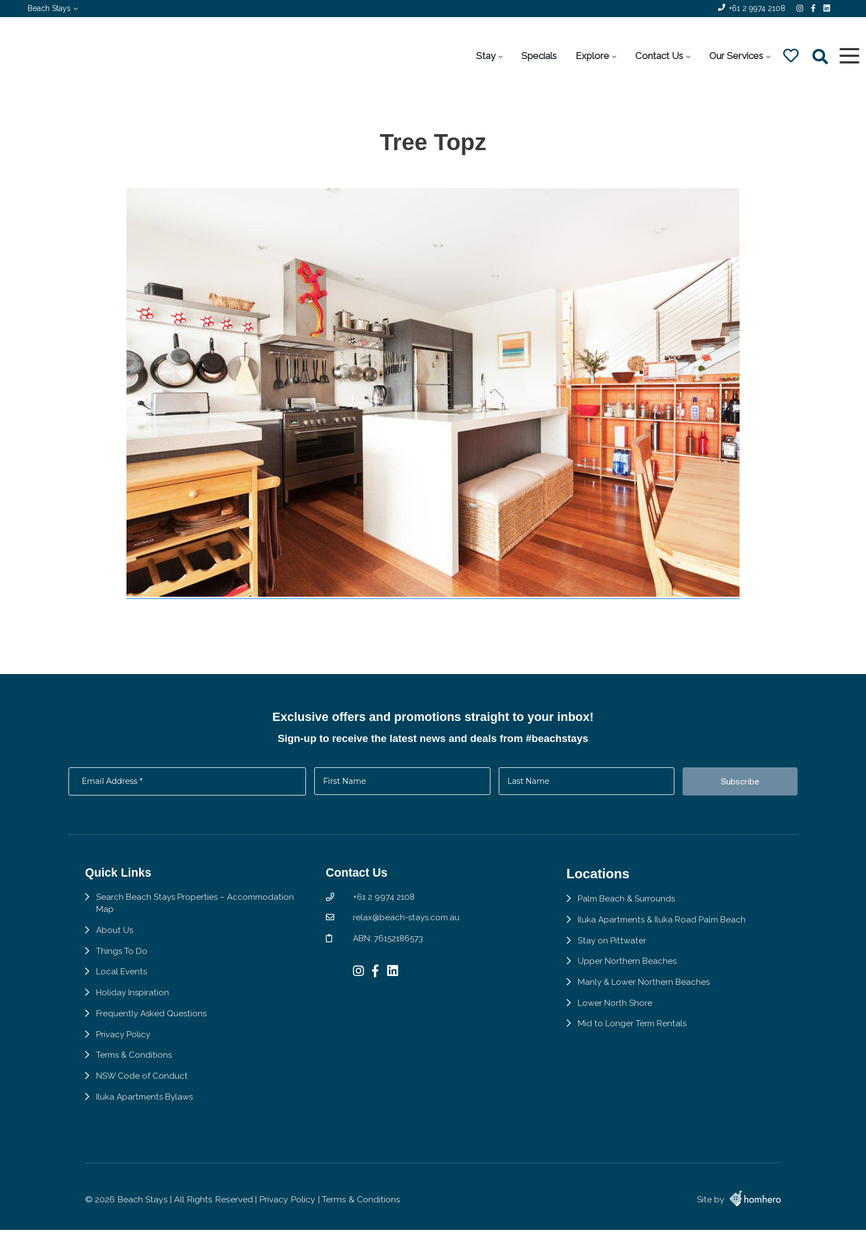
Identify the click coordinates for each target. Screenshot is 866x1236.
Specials (538, 55)
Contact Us (658, 55)
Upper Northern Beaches (634, 981)
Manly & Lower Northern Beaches (652, 1003)
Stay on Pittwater (619, 959)
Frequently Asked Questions (153, 1035)
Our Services (735, 55)
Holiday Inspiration (134, 1014)
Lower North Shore (622, 1023)
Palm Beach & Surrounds (634, 917)
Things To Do (122, 971)
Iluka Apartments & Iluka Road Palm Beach (671, 938)
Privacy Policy (124, 1056)
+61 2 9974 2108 (757, 8)
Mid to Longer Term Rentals (640, 1045)
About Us (115, 950)
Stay (484, 55)
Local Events (122, 992)
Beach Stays (49, 8)
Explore (591, 55)
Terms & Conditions (135, 1077)
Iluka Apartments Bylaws (147, 1120)
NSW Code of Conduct (142, 1099)
